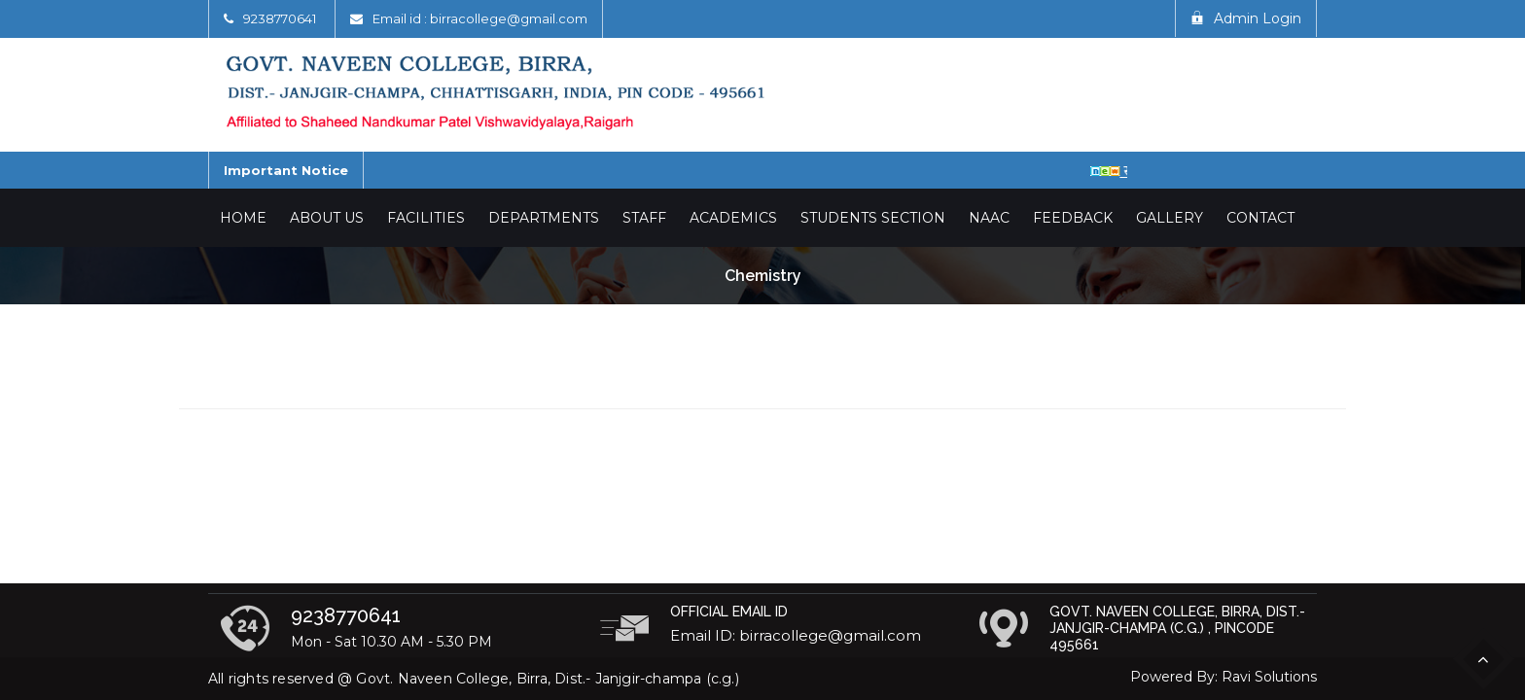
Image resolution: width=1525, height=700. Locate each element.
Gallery (1169, 218)
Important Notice (286, 170)
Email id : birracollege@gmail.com (479, 18)
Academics (733, 218)
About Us (327, 218)
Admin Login (1245, 18)
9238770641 (279, 18)
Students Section (872, 218)
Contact (1260, 218)
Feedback (1073, 218)
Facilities (426, 218)
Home (243, 218)
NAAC (989, 218)
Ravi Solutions (1269, 676)
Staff (644, 218)
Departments (543, 218)
